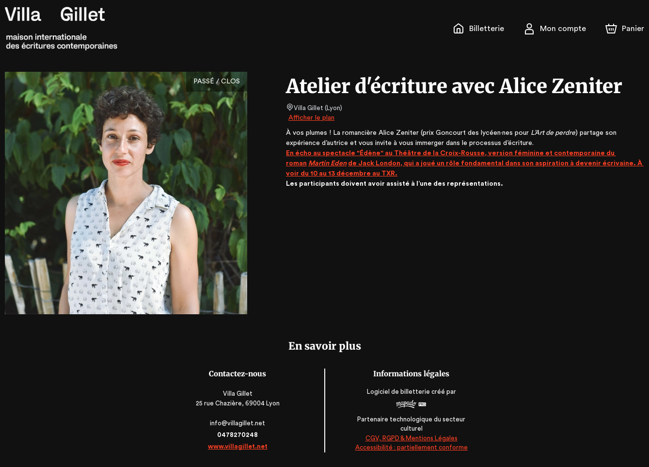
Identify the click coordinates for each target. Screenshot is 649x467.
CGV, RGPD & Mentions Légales (411, 438)
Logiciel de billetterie (398, 391)
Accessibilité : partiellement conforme (411, 447)
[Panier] (624, 28)
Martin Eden (328, 163)
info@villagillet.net (238, 423)
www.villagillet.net (238, 446)
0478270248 (238, 434)
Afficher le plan (310, 118)
